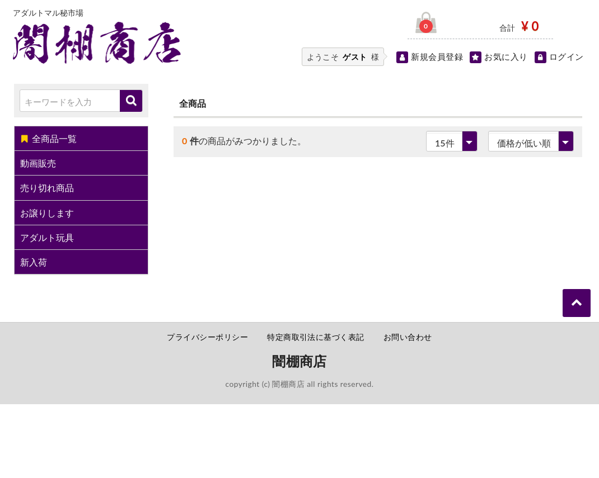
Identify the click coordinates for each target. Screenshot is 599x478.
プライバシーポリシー (207, 337)
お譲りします (47, 212)
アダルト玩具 (47, 237)
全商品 (192, 103)
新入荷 (33, 262)
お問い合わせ (407, 337)
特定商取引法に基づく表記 (315, 337)
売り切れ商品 (47, 187)
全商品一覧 (48, 138)
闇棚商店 (299, 361)
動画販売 (38, 163)
